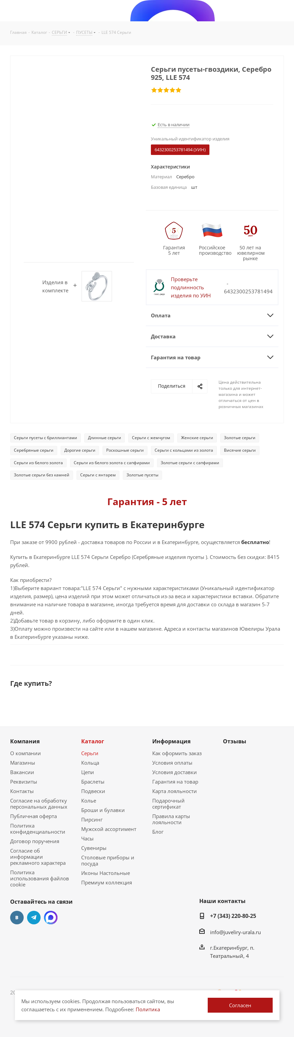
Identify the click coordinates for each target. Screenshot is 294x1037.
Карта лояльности (174, 791)
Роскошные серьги (125, 450)
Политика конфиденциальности (37, 828)
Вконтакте (17, 917)
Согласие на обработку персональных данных (38, 803)
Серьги (89, 753)
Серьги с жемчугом (151, 438)
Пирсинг (92, 819)
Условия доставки (174, 772)
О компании (25, 753)
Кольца (90, 762)
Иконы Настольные (105, 873)
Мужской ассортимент (108, 829)
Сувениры (94, 847)
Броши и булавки (103, 810)
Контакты (22, 791)
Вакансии (22, 772)
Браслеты (93, 781)
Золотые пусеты (142, 475)
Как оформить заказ (177, 753)
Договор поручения (34, 841)
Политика (148, 1009)
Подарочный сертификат (168, 803)
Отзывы (234, 741)
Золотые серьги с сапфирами (190, 463)
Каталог (92, 741)
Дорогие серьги (79, 450)
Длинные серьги (104, 438)
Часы (87, 838)
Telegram (34, 917)
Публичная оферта (33, 816)
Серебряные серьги (33, 450)
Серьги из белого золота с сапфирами (112, 463)
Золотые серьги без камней (41, 475)
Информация (171, 741)
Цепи (87, 772)
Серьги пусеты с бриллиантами (45, 438)
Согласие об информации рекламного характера (38, 856)
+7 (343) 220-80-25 (233, 916)
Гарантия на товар (175, 781)
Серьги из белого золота (38, 463)
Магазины (22, 762)
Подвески (93, 791)
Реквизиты (23, 781)
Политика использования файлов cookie (39, 878)
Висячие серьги (240, 450)
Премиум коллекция (106, 882)
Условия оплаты (172, 762)
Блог (157, 831)
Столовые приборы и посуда (107, 860)
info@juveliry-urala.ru (235, 932)
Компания (25, 741)
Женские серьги (197, 438)
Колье (88, 800)
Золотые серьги (239, 438)
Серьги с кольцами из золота (184, 450)
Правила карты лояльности (171, 819)
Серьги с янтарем (98, 475)
